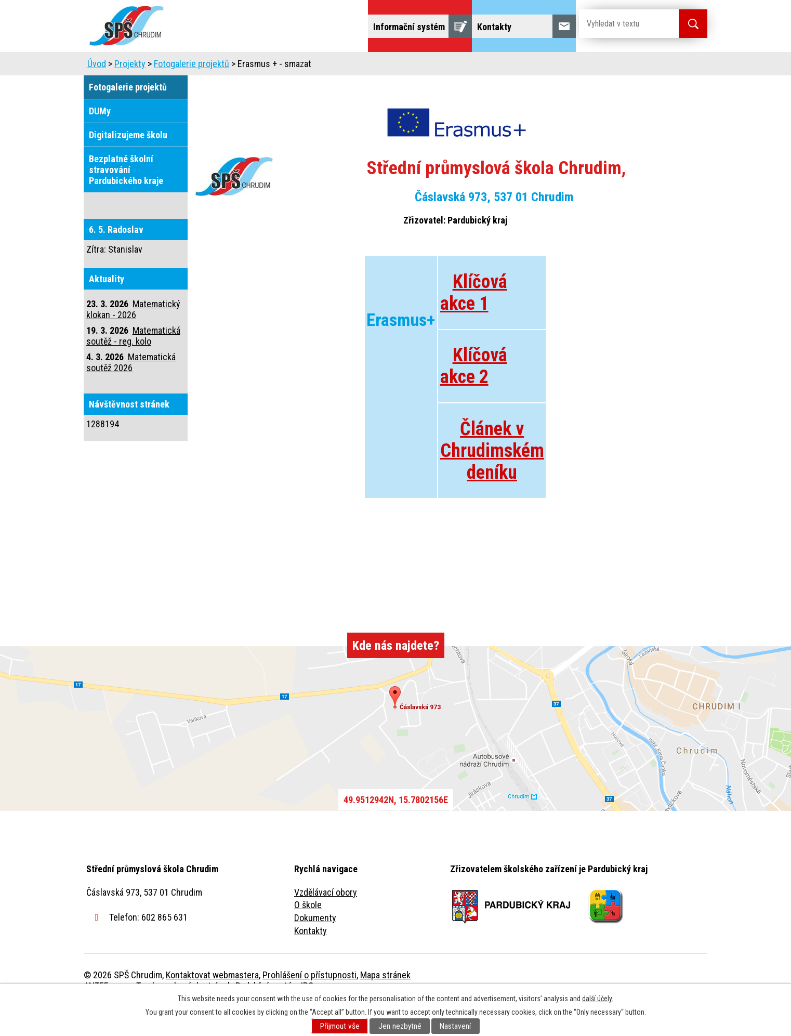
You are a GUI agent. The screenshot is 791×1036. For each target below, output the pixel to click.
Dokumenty (315, 946)
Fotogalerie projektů (191, 92)
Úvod (164, 66)
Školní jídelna (404, 66)
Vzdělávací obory (325, 921)
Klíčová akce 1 (473, 322)
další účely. (597, 998)
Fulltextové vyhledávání (650, 66)
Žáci (461, 66)
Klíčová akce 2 (473, 395)
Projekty (566, 66)
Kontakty (310, 959)
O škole (308, 933)
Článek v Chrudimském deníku (492, 480)
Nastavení (455, 1026)
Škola (206, 66)
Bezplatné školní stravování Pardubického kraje (126, 198)
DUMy (100, 140)
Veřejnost (510, 66)
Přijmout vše (340, 1026)
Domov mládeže (326, 66)
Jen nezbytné (399, 1026)
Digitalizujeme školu (128, 164)
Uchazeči (256, 66)
